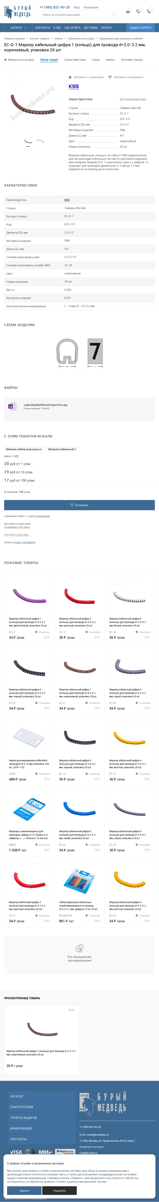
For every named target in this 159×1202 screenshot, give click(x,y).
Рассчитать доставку (16, 535)
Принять (24, 1190)
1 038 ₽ (29, 850)
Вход (77, 7)
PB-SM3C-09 (65, 915)
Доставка (91, 28)
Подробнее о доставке (17, 527)
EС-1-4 (112, 774)
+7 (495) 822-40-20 (55, 7)
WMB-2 (12, 845)
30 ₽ (79, 637)
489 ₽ (29, 779)
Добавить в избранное (128, 77)
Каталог (18, 28)
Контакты (43, 28)
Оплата (106, 28)
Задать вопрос (141, 28)
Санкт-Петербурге (25, 542)
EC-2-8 (112, 703)
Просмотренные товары (22, 998)
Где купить (72, 28)
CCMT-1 (12, 774)
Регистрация (91, 7)
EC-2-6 (62, 845)
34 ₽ (29, 637)
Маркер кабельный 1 (62, 449)
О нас (57, 28)
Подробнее (59, 1190)
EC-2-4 (112, 915)
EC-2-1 (62, 703)
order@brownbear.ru (98, 1134)
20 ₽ (15, 1066)
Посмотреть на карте (92, 1147)
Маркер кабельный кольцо (24, 449)
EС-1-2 (62, 632)
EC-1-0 (62, 774)
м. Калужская (42, 516)
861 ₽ (79, 920)
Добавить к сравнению (89, 77)
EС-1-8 (112, 845)
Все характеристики (133, 99)
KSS (67, 200)
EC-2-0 (12, 703)
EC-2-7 (12, 632)
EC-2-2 (12, 915)
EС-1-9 (112, 632)
